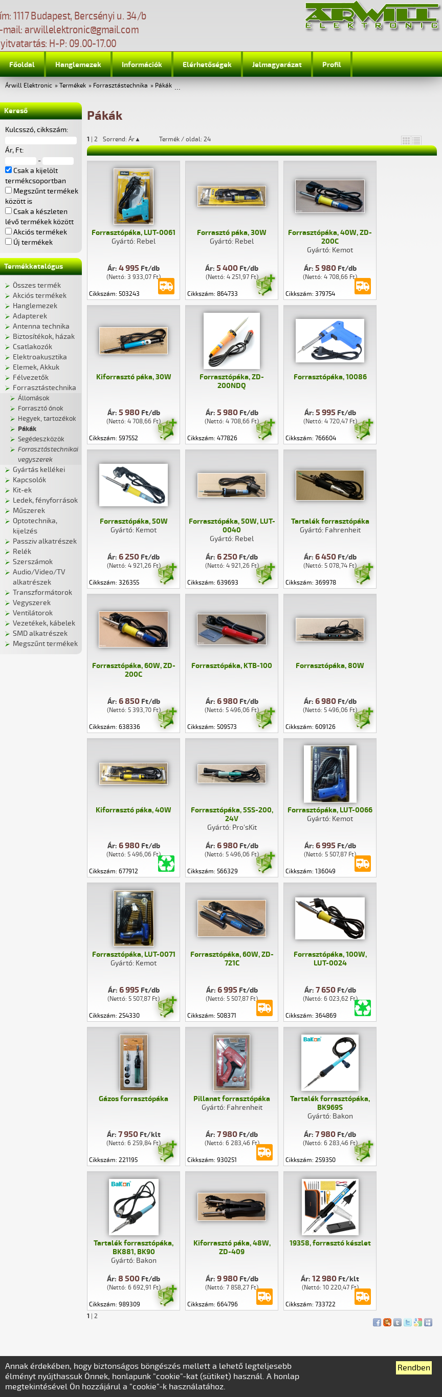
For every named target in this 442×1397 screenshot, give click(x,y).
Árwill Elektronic (28, 86)
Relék (22, 551)
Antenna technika (41, 326)
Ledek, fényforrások (45, 500)
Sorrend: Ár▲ (128, 139)
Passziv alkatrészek (45, 541)
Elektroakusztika (40, 357)
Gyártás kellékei (39, 469)
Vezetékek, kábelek (44, 623)
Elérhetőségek (207, 64)
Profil (331, 64)
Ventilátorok (33, 613)
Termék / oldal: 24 (185, 139)
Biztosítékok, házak (44, 336)
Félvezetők (31, 377)
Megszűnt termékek (45, 643)
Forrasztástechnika (120, 86)
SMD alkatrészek (40, 633)
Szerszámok (33, 561)
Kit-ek (22, 490)
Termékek (72, 86)
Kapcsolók (29, 480)
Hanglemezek (78, 64)
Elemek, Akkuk (36, 367)
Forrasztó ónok (40, 408)
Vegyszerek (32, 602)
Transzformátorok (42, 592)
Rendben (413, 1368)
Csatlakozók (32, 346)
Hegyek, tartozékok (47, 419)
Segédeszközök (41, 439)
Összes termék (37, 285)
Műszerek (29, 510)
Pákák (163, 86)
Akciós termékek (40, 295)
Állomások (34, 398)
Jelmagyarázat (277, 64)
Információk (142, 64)
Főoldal (22, 64)
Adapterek (30, 316)
